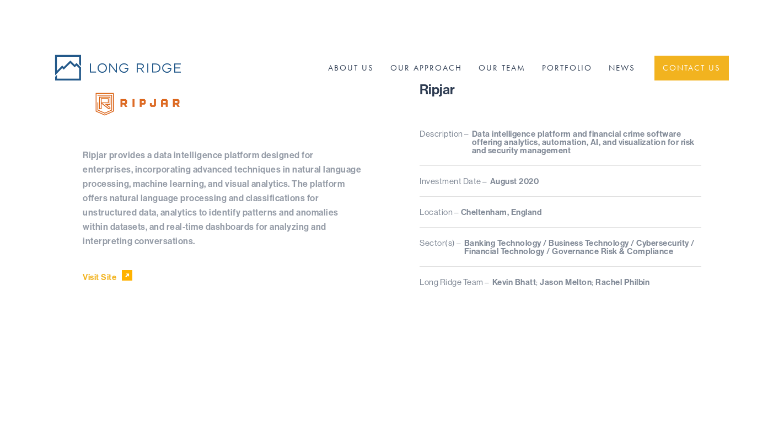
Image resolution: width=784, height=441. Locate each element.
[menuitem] (351, 68)
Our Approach (426, 67)
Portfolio (567, 67)
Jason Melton (566, 282)
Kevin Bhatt (514, 282)
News (622, 67)
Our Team (502, 67)
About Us (351, 67)
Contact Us (692, 67)
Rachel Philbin (622, 282)
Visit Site (108, 276)
